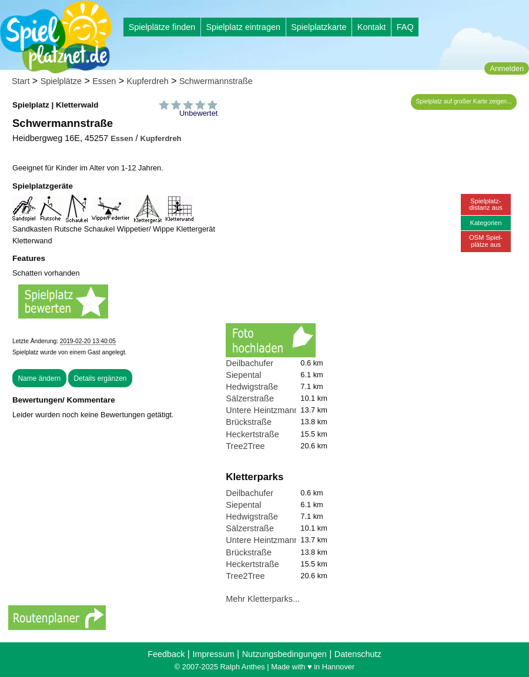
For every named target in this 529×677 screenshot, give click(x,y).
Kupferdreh (148, 81)
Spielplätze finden (162, 27)
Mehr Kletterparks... (263, 599)
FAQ (405, 27)
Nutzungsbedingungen (284, 654)
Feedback (166, 654)
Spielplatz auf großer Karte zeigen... (464, 101)
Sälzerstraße (250, 398)
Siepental (243, 375)
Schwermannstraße (216, 81)
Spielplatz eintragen (243, 27)
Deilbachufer (249, 363)
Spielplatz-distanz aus (486, 204)
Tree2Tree (245, 446)
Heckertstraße (252, 434)
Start (20, 81)
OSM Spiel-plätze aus (486, 240)
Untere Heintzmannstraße (274, 410)
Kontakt (371, 27)
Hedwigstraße (252, 386)
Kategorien (485, 222)
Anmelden (507, 68)
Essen (104, 81)
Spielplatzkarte (318, 27)
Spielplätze (61, 81)
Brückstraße (249, 422)
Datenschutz (357, 654)
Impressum (213, 654)
